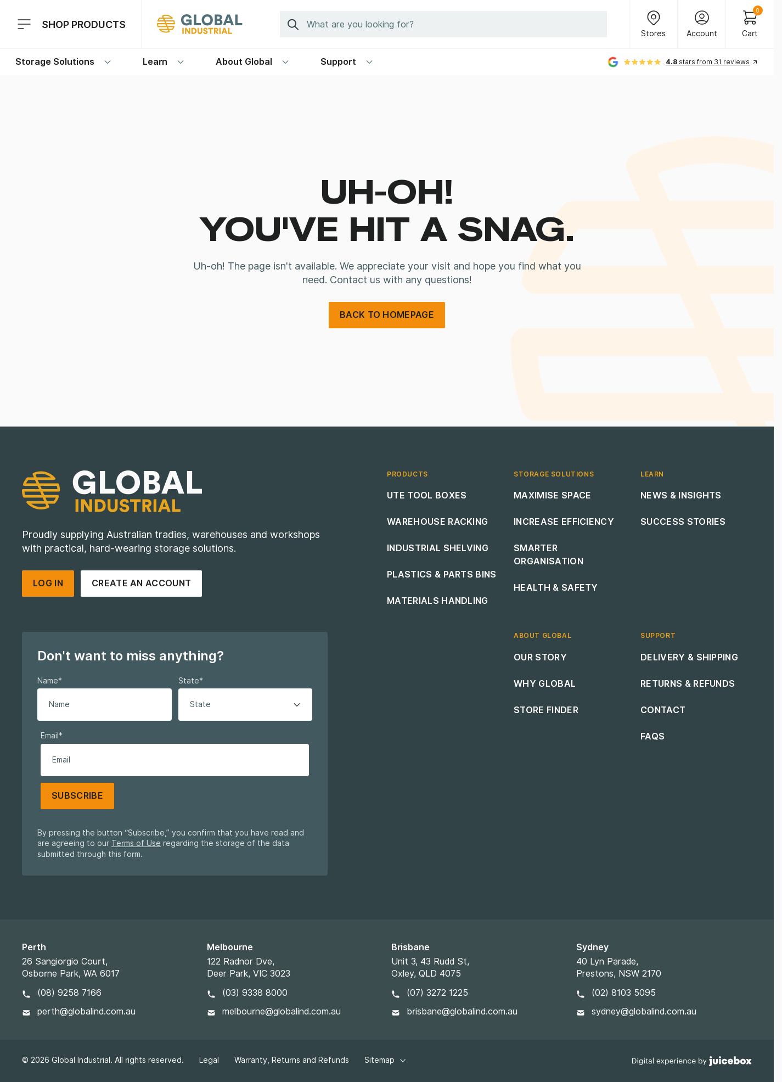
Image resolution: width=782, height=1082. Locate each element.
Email (52, 735)
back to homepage (387, 315)
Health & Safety (556, 587)
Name (49, 680)
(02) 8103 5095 (624, 993)
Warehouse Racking (437, 522)
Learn (164, 62)
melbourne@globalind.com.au (281, 1011)
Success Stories (683, 522)
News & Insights (681, 495)
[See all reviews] (712, 62)
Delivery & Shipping (689, 657)
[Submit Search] (293, 24)
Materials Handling (437, 601)
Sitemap (385, 1060)
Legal (209, 1060)
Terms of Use (136, 843)
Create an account (141, 583)
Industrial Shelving (437, 548)
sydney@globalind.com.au (644, 1011)
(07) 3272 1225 (437, 993)
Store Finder (546, 710)
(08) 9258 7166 (69, 993)
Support (347, 62)
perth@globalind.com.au (86, 1011)
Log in (48, 583)
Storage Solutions (63, 62)
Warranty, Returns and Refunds (291, 1060)
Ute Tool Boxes (426, 495)
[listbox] (245, 704)
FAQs (652, 736)
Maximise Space (552, 495)
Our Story (540, 657)
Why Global (545, 684)
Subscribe (77, 796)
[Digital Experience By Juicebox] (692, 1060)
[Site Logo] (200, 24)
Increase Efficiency (564, 522)
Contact (662, 710)
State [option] (200, 704)
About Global (253, 62)
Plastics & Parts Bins (442, 574)
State (190, 680)
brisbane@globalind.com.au (462, 1011)
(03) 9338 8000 (255, 993)
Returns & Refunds (687, 684)
